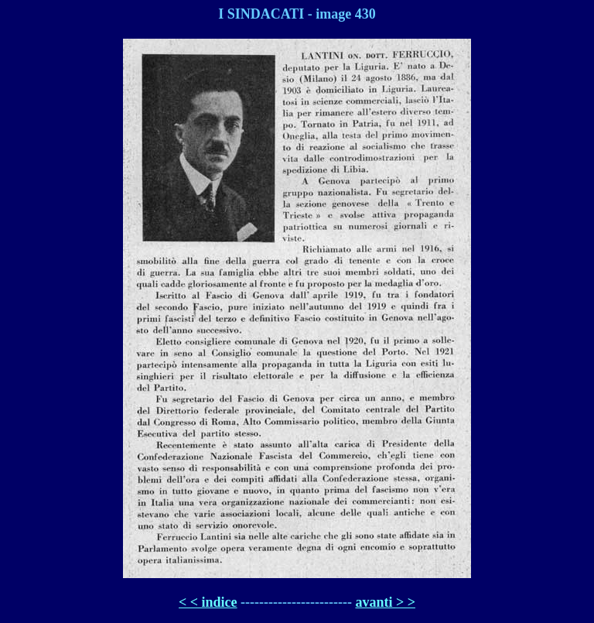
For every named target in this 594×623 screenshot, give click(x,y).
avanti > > (385, 602)
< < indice (208, 602)
